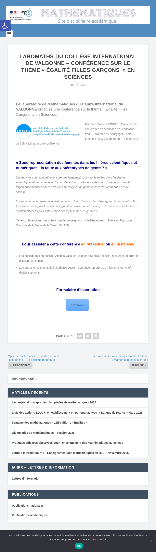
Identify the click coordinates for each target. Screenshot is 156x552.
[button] (5, 25)
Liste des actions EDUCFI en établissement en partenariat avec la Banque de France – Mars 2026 (77, 419)
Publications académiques (30, 521)
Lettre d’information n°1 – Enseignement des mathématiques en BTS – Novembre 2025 (70, 459)
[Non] (150, 541)
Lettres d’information (26, 484)
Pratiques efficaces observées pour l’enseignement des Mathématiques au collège (67, 449)
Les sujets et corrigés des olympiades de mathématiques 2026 (54, 409)
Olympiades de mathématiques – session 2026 (43, 439)
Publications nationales (27, 512)
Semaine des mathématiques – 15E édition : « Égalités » (49, 429)
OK (79, 546)
